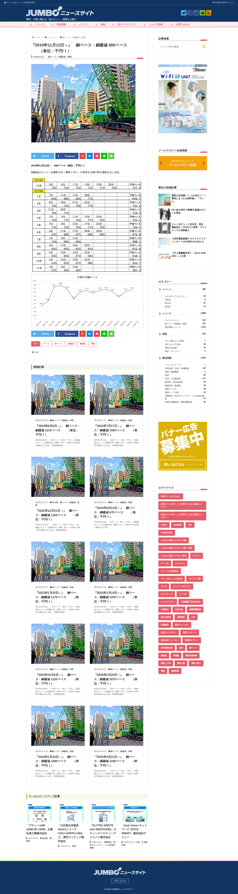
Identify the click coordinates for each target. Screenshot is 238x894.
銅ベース (58, 344)
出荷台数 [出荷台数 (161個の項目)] (179, 609)
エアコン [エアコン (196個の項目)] (196, 556)
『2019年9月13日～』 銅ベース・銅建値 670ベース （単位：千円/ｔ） (115, 512)
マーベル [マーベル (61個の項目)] (183, 594)
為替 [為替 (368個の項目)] (181, 648)
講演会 (185, 306)
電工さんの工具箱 (185, 344)
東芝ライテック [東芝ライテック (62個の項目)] (190, 632)
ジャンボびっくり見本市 (20, 2)
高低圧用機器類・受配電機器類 (185, 402)
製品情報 (61, 24)
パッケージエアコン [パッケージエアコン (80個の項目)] (182, 586)
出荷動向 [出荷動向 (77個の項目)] (165, 609)
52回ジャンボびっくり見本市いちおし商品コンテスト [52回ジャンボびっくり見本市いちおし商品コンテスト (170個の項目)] (181, 515)
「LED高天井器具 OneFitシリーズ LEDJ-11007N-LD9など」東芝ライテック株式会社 (71, 833)
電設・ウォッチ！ (185, 351)
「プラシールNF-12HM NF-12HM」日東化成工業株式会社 (39, 829)
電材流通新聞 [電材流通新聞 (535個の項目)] (191, 655)
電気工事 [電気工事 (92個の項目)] (181, 663)
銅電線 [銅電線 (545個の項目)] (176, 655)
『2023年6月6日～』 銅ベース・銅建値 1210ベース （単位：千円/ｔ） (57, 430)
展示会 (185, 303)
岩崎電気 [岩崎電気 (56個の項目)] (181, 617)
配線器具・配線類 (185, 385)
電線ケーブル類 (185, 392)
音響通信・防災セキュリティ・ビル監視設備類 (185, 397)
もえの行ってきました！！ (185, 296)
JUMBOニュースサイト (122, 889)
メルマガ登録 (156, 24)
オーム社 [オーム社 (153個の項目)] (165, 563)
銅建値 (71, 344)
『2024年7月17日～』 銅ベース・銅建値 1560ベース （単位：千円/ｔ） (115, 430)
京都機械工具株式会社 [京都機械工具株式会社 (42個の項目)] (190, 602)
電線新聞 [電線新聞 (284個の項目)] (175, 671)
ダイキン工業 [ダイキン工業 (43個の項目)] (194, 579)
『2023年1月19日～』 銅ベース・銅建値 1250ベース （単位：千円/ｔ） (115, 597)
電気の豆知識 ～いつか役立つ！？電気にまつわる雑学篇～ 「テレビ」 (188, 198)
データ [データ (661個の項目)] (164, 586)
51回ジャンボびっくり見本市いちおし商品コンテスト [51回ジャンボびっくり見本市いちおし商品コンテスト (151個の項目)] (181, 505)
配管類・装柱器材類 (185, 382)
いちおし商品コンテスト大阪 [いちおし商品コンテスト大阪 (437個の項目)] (173, 540)
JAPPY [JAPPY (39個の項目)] (164, 525)
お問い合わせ (183, 24)
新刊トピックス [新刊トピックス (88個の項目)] (182, 625)
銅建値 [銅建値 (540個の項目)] (164, 655)
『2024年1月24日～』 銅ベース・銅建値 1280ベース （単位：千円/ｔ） (57, 761)
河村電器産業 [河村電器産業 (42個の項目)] (167, 648)
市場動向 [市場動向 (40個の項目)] (165, 625)
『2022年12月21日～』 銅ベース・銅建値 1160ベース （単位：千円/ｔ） (57, 515)
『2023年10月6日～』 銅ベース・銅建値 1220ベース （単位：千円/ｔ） (57, 679)
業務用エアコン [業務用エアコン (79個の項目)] (192, 640)
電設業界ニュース (185, 327)
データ (46, 344)
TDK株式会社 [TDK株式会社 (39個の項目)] (167, 532)
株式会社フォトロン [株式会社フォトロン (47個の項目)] (169, 640)
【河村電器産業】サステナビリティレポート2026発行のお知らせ (188, 240)
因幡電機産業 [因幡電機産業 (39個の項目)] (195, 609)
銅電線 (82, 344)
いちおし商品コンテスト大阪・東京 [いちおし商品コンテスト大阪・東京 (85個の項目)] (176, 548)
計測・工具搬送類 (185, 378)
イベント (83, 24)
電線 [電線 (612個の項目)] (163, 671)
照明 (185, 375)
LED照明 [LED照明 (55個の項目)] (177, 525)
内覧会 (185, 299)
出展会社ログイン (223, 2)
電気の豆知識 (185, 347)
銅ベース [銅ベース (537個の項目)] (193, 648)
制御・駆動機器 (185, 372)
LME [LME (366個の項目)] (190, 525)
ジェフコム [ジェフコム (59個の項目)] (180, 563)
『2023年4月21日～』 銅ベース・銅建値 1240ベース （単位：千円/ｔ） (115, 761)
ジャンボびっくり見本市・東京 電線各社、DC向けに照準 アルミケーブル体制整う (189, 227)
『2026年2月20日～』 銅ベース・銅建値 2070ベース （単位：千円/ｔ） (115, 679)
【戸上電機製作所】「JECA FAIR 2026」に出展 (188, 254)
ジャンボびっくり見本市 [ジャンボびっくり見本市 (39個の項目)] (171, 579)
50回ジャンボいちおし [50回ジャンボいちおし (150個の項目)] (171, 496)
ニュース (39, 24)
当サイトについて (127, 24)
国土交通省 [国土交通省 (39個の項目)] (166, 617)
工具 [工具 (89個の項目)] (193, 617)
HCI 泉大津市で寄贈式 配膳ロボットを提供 (188, 211)
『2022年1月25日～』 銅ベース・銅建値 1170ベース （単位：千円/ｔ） (57, 597)
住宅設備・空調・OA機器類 (185, 368)
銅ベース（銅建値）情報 (60, 57)
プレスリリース (185, 320)
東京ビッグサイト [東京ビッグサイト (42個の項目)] (169, 632)
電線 (93, 344)
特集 (103, 24)
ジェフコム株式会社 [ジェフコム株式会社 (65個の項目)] (169, 571)
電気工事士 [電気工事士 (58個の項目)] (196, 663)
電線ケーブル (185, 389)
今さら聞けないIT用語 (185, 341)
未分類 (55, 502)
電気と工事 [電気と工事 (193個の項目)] (166, 663)
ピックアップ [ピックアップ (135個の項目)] (167, 594)
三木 (36, 352)
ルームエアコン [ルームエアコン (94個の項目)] (168, 602)
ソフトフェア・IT (185, 365)
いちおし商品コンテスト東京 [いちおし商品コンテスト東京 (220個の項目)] (173, 556)
